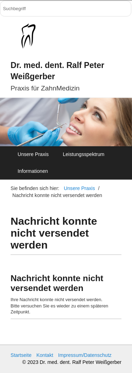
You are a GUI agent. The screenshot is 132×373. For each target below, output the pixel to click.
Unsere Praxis (33, 154)
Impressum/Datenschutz (85, 355)
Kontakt (44, 355)
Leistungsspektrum (83, 154)
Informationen (33, 171)
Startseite (21, 355)
